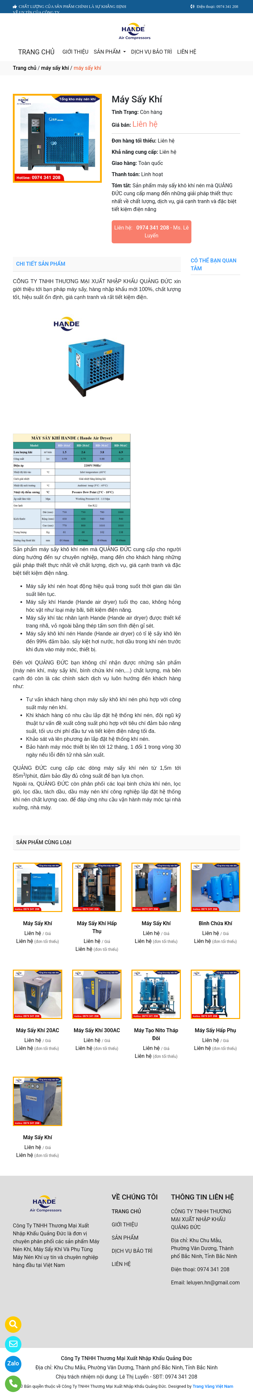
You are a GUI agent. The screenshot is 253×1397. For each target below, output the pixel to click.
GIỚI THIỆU (75, 52)
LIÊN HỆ (186, 52)
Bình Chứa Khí (215, 923)
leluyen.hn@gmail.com (212, 1282)
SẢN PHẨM (108, 52)
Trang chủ (24, 68)
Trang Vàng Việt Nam (213, 1386)
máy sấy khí (55, 68)
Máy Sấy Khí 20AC (37, 1030)
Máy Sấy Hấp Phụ (215, 1030)
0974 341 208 (152, 228)
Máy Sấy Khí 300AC (97, 1030)
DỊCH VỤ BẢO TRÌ (151, 52)
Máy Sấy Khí (37, 923)
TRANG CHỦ (36, 52)
